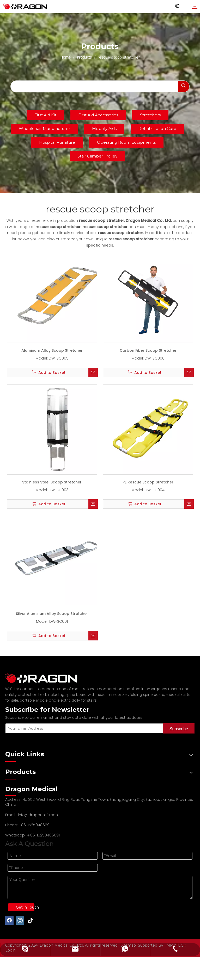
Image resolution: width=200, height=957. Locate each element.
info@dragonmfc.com (38, 814)
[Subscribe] (179, 728)
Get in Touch (25, 907)
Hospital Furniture (57, 142)
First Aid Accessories (98, 114)
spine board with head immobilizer (96, 694)
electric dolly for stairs (76, 700)
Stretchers (150, 114)
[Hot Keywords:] (183, 86)
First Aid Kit (45, 114)
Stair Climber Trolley (97, 156)
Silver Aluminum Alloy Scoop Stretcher (52, 613)
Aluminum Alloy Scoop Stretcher (52, 350)
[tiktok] (31, 920)
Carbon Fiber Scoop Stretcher (148, 350)
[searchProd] (94, 86)
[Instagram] (20, 920)
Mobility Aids (104, 128)
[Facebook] (9, 920)
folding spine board (147, 694)
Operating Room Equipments (126, 142)
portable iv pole (34, 700)
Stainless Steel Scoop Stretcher (52, 482)
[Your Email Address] (82, 728)
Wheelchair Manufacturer (44, 128)
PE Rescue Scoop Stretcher (148, 482)
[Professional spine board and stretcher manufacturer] (44, 678)
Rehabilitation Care (157, 128)
